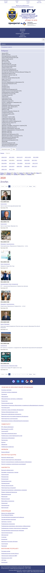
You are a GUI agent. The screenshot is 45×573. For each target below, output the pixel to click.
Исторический (4, 479)
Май (27, 173)
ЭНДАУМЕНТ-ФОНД (22, 36)
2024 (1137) (19, 157)
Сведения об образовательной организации (22, 7)
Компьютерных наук (6, 481)
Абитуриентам (4, 535)
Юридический (4, 507)
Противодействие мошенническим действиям (12, 530)
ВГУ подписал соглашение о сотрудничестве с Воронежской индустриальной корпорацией (21, 347)
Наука (2, 264)
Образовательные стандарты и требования (11, 398)
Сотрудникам (4, 543)
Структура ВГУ (4, 431)
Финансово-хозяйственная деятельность (11, 414)
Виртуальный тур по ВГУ (7, 429)
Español (5, 2)
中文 (17, 2)
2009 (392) (19, 166)
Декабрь (29, 174)
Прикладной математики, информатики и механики (14, 490)
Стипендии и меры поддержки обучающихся (12, 409)
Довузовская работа (4, 284)
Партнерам (4, 546)
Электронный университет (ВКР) (9, 555)
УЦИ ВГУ (42, 571)
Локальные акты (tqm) (6, 558)
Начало (2, 186)
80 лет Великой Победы (7, 515)
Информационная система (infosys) (10, 553)
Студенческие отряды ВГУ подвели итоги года (11, 367)
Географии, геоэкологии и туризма (9, 472)
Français (39, 1)
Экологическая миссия (6, 532)
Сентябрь (8, 174)
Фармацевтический (6, 494)
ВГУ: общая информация (7, 427)
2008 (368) (26, 166)
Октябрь (16, 174)
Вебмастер (19, 571)
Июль (37, 173)
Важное (2, 324)
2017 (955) (34, 160)
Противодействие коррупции (8, 519)
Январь (2, 173)
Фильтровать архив (6, 149)
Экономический (5, 505)
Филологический (5, 498)
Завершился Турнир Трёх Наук (7, 266)
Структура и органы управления (9, 392)
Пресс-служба (26, 571)
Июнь (32, 173)
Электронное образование (8, 438)
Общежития (4, 444)
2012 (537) (35, 163)
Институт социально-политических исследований (13, 464)
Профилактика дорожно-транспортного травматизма (14, 528)
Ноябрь (22, 174)
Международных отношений (8, 487)
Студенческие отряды (13, 365)
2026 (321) (4, 157)
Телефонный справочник (7, 446)
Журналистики (4, 476)
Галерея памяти (4, 204)
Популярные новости (6, 47)
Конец (34, 186)
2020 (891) (11, 160)
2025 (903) (11, 157)
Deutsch (28, 1)
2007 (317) (34, 166)
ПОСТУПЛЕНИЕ (22, 29)
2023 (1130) (28, 157)
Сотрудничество (6, 264)
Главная (2, 153)
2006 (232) (4, 169)
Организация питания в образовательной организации (15, 420)
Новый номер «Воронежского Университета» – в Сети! (13, 306)
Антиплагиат (4, 562)
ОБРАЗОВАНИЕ (22, 30)
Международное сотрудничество (9, 418)
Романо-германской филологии (9, 492)
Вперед (30, 186)
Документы (4, 394)
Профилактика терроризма (8, 524)
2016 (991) (4, 163)
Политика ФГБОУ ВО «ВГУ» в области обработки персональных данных (26, 570)
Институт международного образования (11, 459)
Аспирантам (4, 539)
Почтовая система (5, 551)
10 (27, 186)
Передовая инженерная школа (9, 433)
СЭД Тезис (3, 560)
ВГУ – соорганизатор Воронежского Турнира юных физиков (14, 286)
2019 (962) (19, 160)
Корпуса (3, 442)
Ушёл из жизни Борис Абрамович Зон (9, 226)
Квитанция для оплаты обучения (9, 541)
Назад (7, 186)
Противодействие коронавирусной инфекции (12, 517)
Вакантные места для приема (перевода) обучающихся (14, 416)
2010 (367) (11, 166)
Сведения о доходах (6, 521)
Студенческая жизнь (10, 244)
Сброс (14, 149)
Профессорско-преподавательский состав (11, 435)
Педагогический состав (7, 403)
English (17, 1)
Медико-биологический (7, 485)
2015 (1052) (12, 163)
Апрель (21, 173)
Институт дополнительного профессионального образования (16, 462)
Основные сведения (6, 390)
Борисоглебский (5, 452)
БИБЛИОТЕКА (22, 35)
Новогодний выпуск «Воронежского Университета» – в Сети (14, 246)
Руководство (4, 401)
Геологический (5, 474)
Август (1, 174)
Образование (3, 244)
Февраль (9, 173)
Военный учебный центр (7, 457)
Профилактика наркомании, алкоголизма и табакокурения (15, 526)
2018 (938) (26, 160)
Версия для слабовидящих (22, 5)
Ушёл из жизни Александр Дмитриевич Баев (11, 206)
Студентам (3, 537)
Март (15, 173)
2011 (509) (4, 166)
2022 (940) (35, 157)
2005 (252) (11, 169)
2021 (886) (4, 160)
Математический (5, 483)
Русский (5, 1)
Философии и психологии (7, 501)
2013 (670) (27, 163)
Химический (4, 503)
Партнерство (4, 440)
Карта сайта (39, 2)
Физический (4, 496)
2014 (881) (19, 163)
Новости (3, 44)
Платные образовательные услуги (9, 412)
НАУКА (22, 32)
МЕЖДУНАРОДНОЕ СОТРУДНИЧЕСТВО (22, 33)
